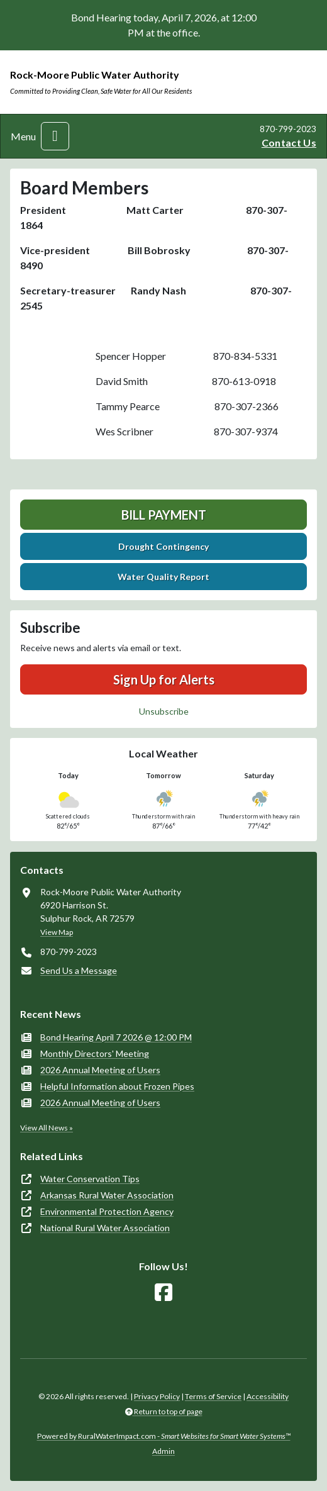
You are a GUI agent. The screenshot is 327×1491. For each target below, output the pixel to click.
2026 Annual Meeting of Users (100, 1069)
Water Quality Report (163, 576)
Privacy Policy (157, 1396)
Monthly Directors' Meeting (94, 1053)
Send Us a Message (78, 970)
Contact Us (289, 142)
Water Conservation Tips (90, 1178)
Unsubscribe (164, 711)
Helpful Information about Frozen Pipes (117, 1086)
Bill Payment (163, 514)
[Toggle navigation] (55, 136)
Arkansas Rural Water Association (107, 1195)
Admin (163, 1451)
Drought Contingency (163, 546)
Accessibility (268, 1396)
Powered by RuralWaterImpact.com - (164, 1436)
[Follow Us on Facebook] (163, 1292)
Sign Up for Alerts (163, 679)
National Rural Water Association (105, 1227)
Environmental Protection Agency (107, 1211)
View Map (56, 932)
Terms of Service (213, 1396)
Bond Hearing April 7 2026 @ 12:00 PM (116, 1037)
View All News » (46, 1127)
